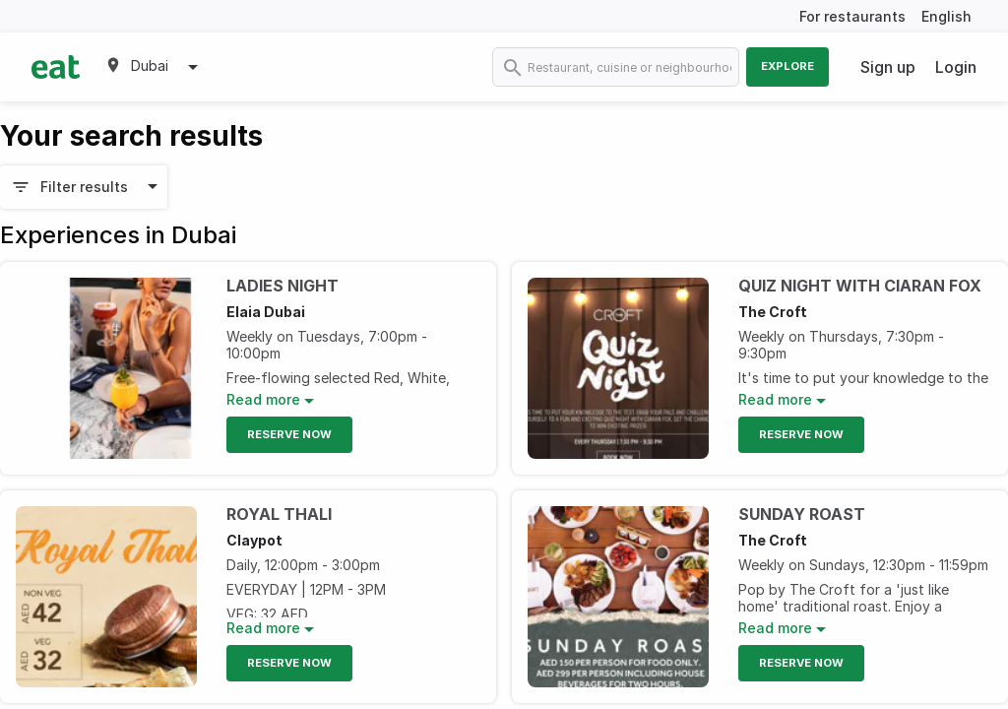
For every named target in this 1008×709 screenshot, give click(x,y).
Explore (787, 66)
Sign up (887, 67)
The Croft (772, 311)
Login (955, 67)
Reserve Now (289, 434)
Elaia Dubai (265, 311)
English (946, 16)
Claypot (254, 540)
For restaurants (852, 16)
